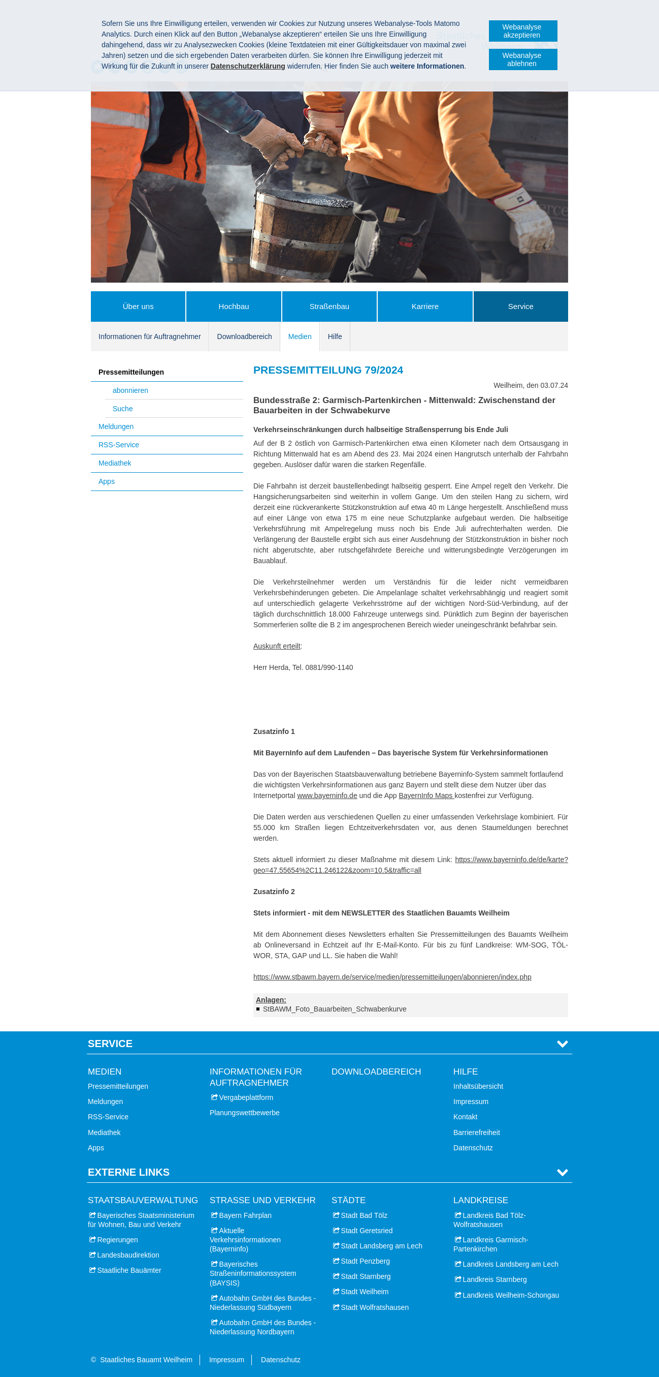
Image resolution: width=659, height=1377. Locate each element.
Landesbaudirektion (128, 1255)
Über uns (138, 306)
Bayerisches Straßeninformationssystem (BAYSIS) (253, 1273)
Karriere (425, 306)
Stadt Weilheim (365, 1292)
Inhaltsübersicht (478, 1086)
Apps (106, 481)
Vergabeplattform (246, 1097)
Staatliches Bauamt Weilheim (146, 1360)
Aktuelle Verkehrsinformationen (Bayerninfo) (245, 1240)
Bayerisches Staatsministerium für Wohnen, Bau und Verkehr (141, 1220)
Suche (123, 409)
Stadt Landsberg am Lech (381, 1246)
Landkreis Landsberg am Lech (510, 1264)
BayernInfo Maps (426, 795)
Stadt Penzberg (365, 1261)
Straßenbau (329, 306)
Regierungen (117, 1240)
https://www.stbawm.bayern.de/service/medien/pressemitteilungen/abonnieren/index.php (392, 977)
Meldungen (116, 426)
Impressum (470, 1101)
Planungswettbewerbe (245, 1113)
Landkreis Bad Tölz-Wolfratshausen (489, 1220)
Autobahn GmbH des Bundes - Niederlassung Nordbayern (263, 1327)
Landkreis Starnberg (495, 1279)
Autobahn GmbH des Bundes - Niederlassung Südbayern (263, 1302)
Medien (300, 336)
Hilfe (335, 336)
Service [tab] (110, 1043)
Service (521, 306)
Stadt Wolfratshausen (375, 1307)
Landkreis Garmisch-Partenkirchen (491, 1244)
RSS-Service (118, 445)
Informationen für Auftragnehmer (149, 336)
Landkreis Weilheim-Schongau (511, 1295)
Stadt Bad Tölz (364, 1215)
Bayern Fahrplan (245, 1215)
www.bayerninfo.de (327, 795)
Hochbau (234, 306)
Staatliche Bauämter (129, 1270)
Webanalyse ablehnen (522, 59)
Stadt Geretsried (367, 1231)
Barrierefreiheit (476, 1132)
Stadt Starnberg (366, 1276)
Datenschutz (473, 1148)
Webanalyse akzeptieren (522, 31)
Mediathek (114, 463)
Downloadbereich (244, 336)
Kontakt (465, 1117)
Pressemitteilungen (131, 372)
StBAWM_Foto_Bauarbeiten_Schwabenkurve (335, 1009)
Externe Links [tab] (129, 1172)
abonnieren (130, 390)
